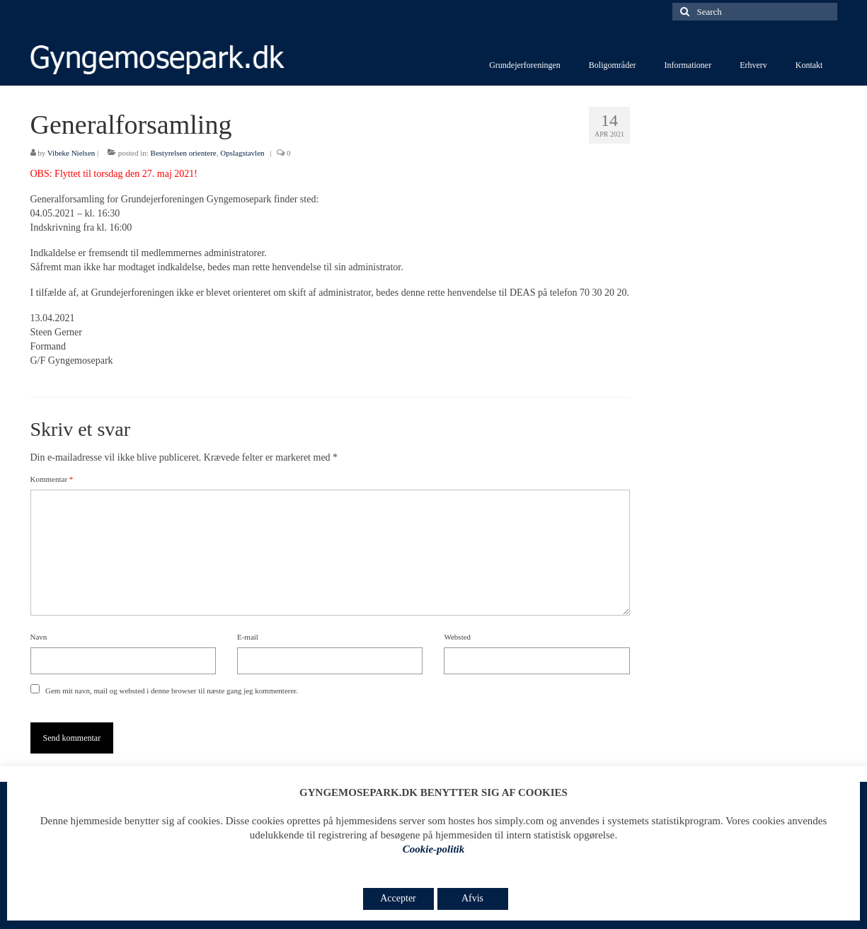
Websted (457, 637)
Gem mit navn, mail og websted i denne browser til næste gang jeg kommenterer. (171, 690)
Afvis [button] (472, 898)
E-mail (247, 637)
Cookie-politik (434, 849)
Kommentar (52, 479)
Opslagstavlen (242, 153)
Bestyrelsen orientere (184, 153)
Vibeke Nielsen (71, 153)
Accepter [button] (398, 898)
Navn (38, 637)
